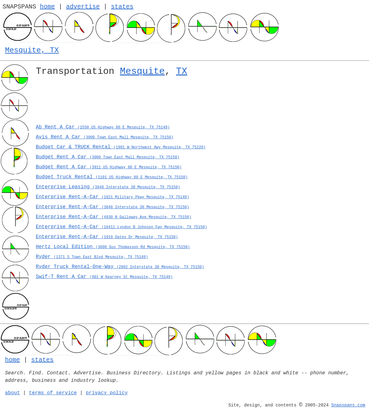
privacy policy (106, 393)
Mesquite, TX (32, 50)
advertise (83, 6)
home (47, 6)
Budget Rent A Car (108, 157)
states (122, 6)
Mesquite (142, 71)
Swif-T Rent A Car (104, 277)
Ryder (92, 257)
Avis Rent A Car (105, 137)
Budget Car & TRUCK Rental (121, 147)
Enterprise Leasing (108, 187)
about (12, 393)
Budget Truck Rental (112, 177)
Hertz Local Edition (113, 247)
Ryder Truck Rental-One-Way (120, 267)
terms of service (53, 393)
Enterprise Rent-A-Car (112, 197)
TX (181, 71)
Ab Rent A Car (103, 127)
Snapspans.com (348, 405)
